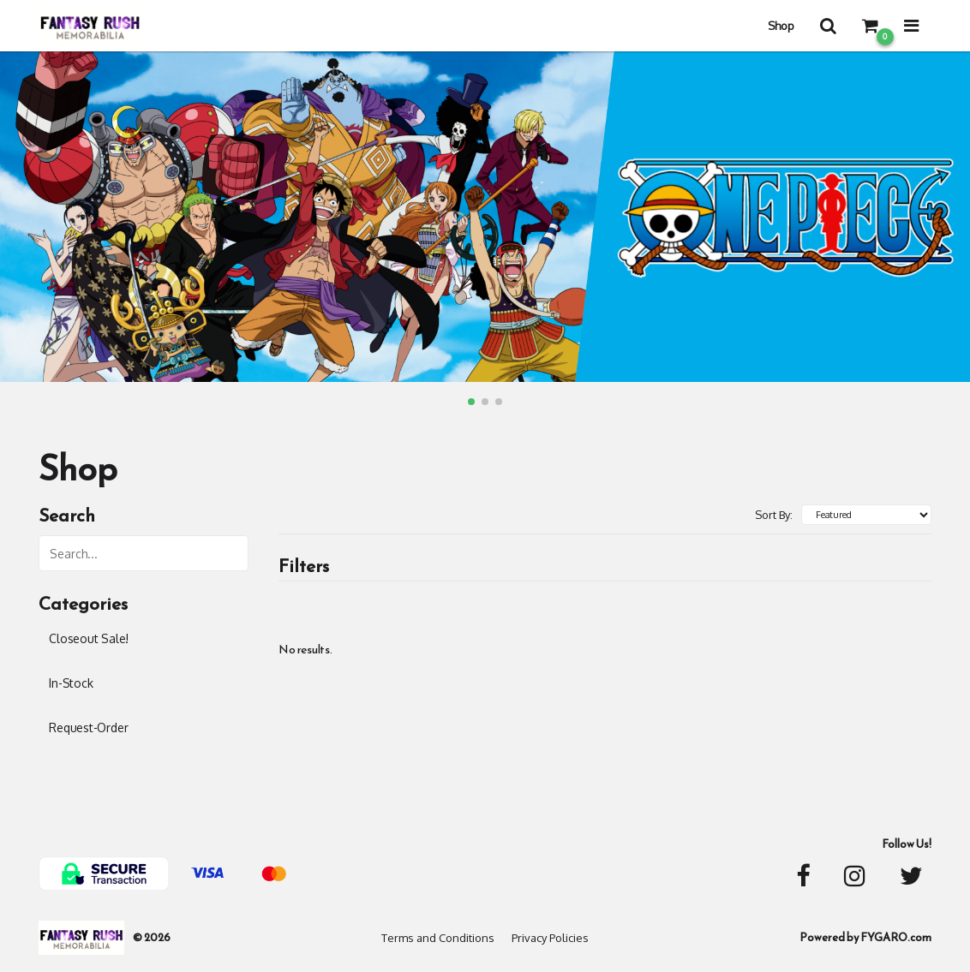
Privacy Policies (550, 938)
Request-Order (88, 727)
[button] (471, 401)
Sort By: (774, 515)
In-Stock (71, 683)
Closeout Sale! (89, 638)
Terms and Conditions (437, 938)
